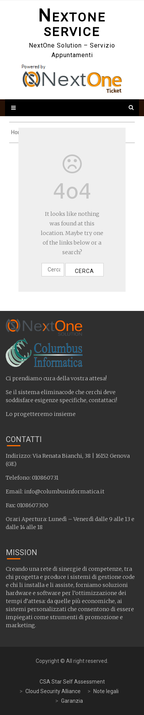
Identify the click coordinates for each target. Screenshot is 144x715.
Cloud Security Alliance (53, 691)
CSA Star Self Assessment (72, 682)
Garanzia (72, 701)
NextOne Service (72, 24)
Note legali (106, 691)
